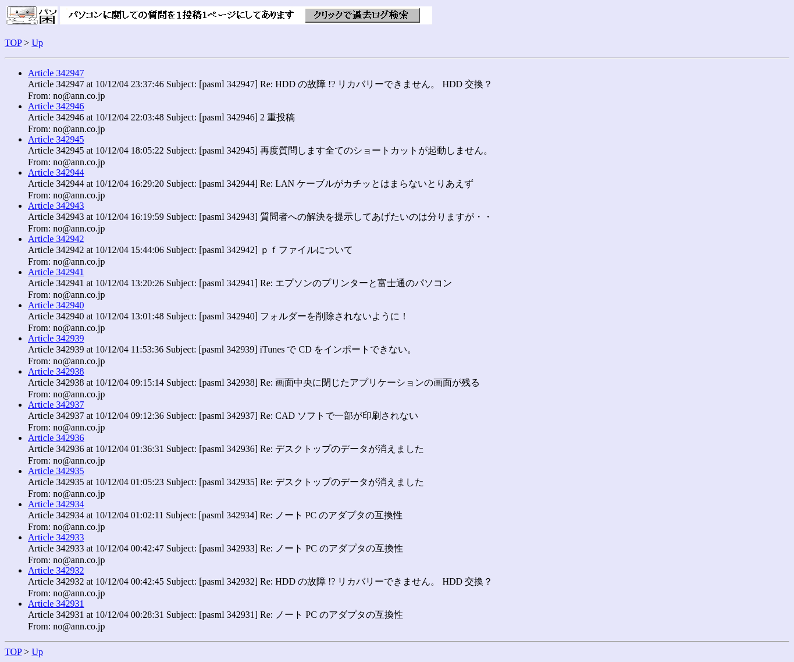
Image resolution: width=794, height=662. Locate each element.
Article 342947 (56, 73)
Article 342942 (56, 239)
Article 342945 (56, 139)
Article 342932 (56, 570)
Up (37, 43)
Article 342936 (56, 438)
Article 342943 (56, 206)
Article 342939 (56, 338)
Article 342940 (56, 305)
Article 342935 (56, 471)
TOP (13, 43)
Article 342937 (56, 405)
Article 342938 (56, 371)
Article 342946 (56, 106)
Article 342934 (56, 504)
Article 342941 (56, 272)
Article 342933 (56, 537)
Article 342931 (56, 603)
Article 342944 (56, 172)
